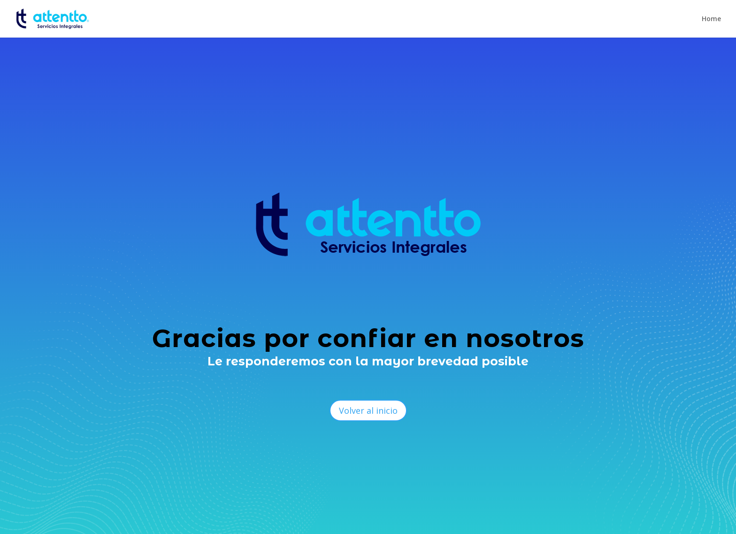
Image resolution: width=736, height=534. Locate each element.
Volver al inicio (368, 410)
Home (711, 19)
